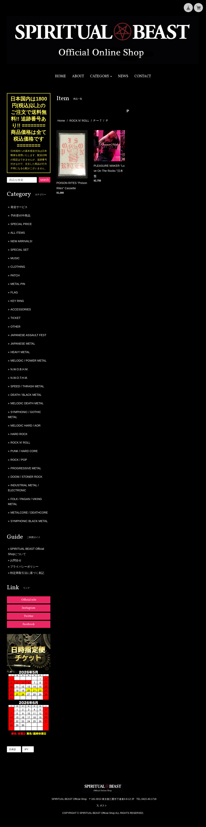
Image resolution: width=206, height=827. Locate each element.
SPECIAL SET (20, 249)
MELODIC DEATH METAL (27, 403)
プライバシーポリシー (24, 566)
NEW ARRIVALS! (21, 241)
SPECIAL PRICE (21, 224)
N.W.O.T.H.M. (19, 377)
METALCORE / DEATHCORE (29, 512)
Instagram (28, 608)
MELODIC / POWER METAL (29, 360)
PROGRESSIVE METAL (26, 468)
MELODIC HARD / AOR (26, 425)
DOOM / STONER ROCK (26, 476)
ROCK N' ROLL (79, 120)
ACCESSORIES (21, 309)
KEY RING (17, 301)
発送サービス (19, 207)
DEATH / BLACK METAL (26, 394)
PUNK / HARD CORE (24, 451)
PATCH (15, 275)
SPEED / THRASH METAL (27, 386)
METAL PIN (18, 284)
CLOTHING (18, 266)
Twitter (28, 616)
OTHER (15, 326)
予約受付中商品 (20, 215)
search (44, 179)
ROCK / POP (19, 459)
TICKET (16, 318)
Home (61, 120)
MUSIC (15, 258)
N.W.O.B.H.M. (19, 369)
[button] (101, 76)
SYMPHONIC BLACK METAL (29, 521)
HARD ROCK (19, 434)
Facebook (29, 624)
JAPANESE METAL (23, 343)
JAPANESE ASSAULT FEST (28, 335)
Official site (28, 600)
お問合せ (15, 560)
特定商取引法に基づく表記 (27, 572)
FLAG (14, 292)
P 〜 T (97, 120)
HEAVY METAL (20, 352)
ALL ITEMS (18, 232)
